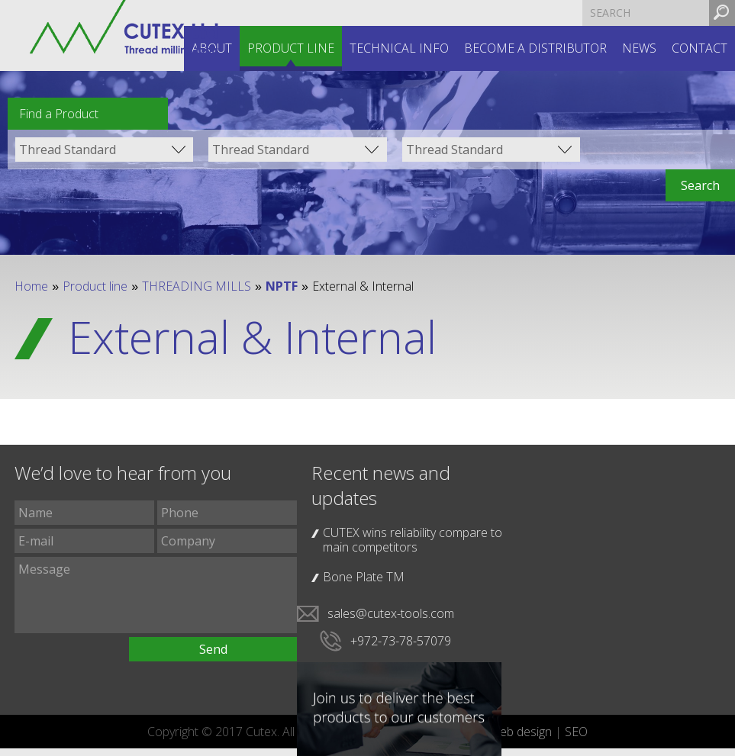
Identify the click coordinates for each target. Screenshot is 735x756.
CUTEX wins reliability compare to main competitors (412, 539)
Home (31, 286)
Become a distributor (535, 48)
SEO (576, 731)
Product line (290, 48)
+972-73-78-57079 (400, 640)
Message (156, 595)
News (639, 48)
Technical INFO (399, 48)
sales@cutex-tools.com (390, 613)
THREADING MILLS (196, 286)
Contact (699, 48)
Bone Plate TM (364, 576)
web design (521, 731)
